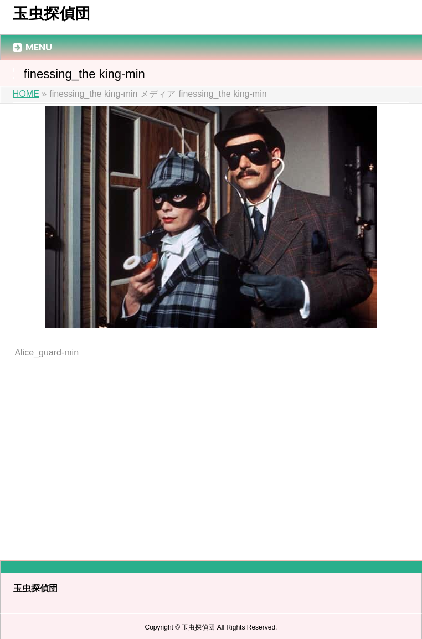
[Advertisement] (210, 452)
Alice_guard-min (46, 352)
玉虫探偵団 (51, 13)
